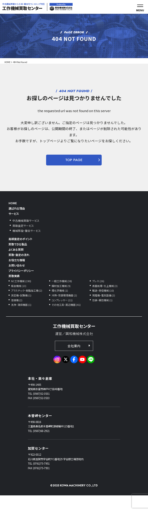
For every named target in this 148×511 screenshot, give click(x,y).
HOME (7, 62)
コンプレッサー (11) (63, 314)
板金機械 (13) (19, 299)
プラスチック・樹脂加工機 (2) (28, 304)
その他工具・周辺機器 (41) (67, 319)
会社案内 (74, 360)
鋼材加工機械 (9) (62, 299)
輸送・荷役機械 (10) (104, 304)
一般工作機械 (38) (63, 294)
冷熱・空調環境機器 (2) (65, 309)
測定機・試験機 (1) (22, 309)
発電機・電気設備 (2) (104, 309)
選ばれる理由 (19, 209)
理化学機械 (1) (61, 304)
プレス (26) (98, 294)
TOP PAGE (74, 159)
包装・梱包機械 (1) (103, 314)
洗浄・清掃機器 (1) (22, 319)
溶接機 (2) (17, 314)
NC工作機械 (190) (22, 294)
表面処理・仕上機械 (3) (106, 299)
